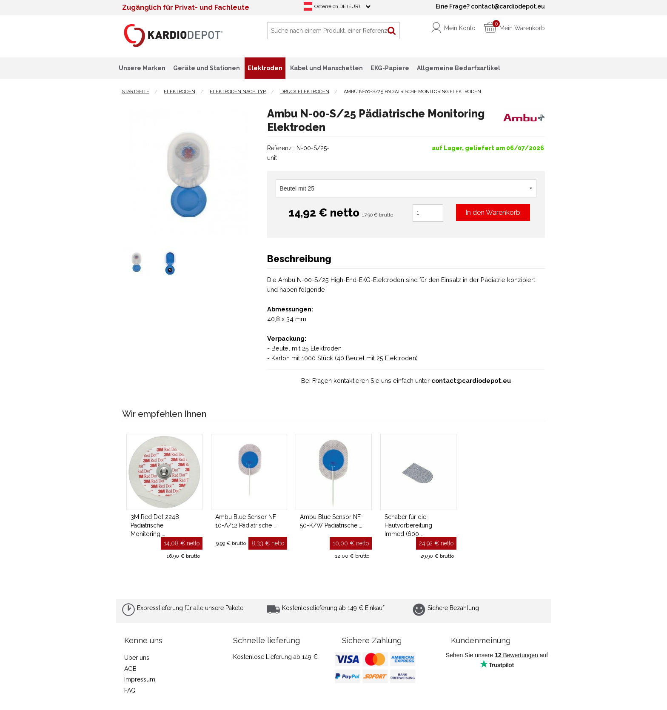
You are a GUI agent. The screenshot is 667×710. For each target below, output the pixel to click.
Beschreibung (299, 258)
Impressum (139, 679)
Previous (115, 170)
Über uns (136, 657)
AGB (130, 668)
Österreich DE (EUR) (337, 6)
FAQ (130, 690)
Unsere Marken (142, 68)
